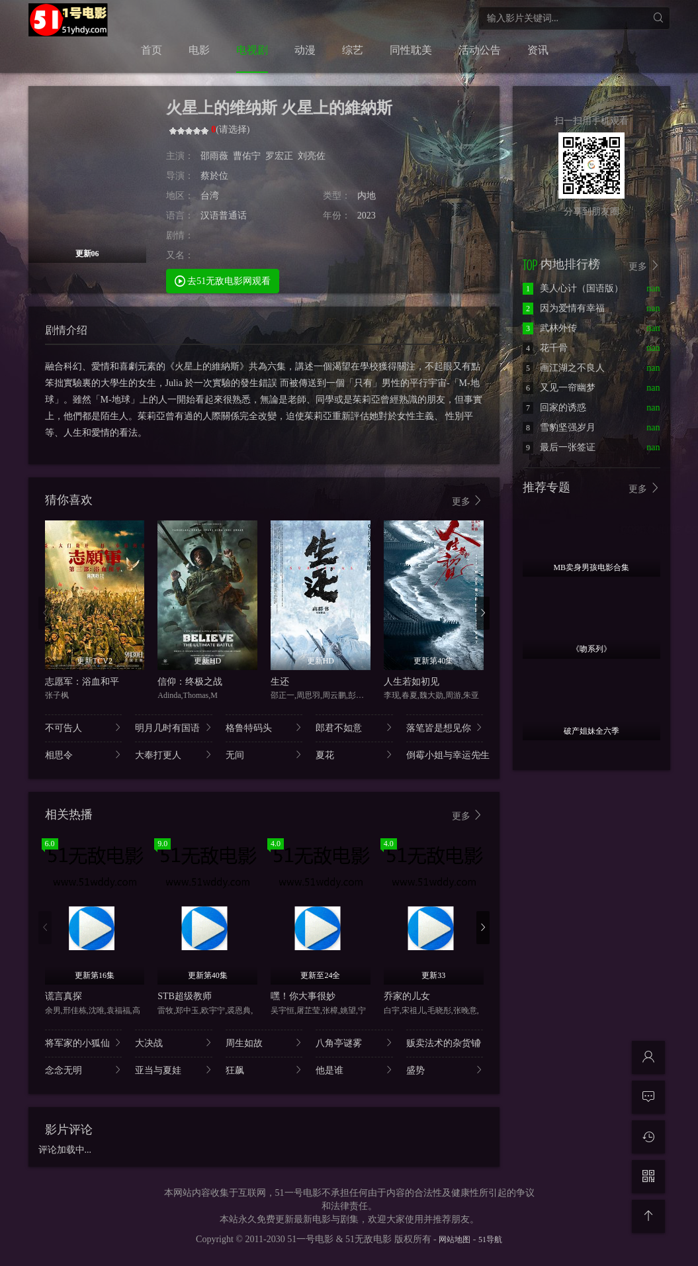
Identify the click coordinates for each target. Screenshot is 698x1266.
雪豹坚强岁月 (559, 427)
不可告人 (83, 727)
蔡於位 (214, 176)
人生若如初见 (411, 682)
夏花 (354, 754)
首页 (151, 50)
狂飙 (264, 1069)
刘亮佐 (312, 156)
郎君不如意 (354, 727)
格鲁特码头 (264, 727)
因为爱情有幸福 (564, 308)
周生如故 (264, 1042)
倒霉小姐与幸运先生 (445, 754)
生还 (280, 682)
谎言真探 (63, 996)
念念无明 (83, 1069)
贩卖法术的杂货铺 (445, 1042)
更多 (468, 501)
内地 (366, 196)
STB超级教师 (184, 996)
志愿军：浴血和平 (82, 682)
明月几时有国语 (173, 727)
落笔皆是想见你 (445, 727)
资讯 (537, 50)
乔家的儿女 (407, 996)
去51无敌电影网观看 (223, 280)
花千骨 (545, 348)
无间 (264, 754)
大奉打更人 (173, 754)
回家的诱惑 (554, 408)
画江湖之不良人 (564, 368)
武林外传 (550, 328)
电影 (199, 50)
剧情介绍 (66, 330)
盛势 (445, 1069)
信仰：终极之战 (189, 682)
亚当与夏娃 (173, 1069)
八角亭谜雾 (354, 1042)
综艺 (352, 50)
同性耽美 (411, 50)
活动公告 (479, 50)
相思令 (83, 754)
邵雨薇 (214, 156)
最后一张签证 (559, 447)
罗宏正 (279, 156)
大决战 (173, 1042)
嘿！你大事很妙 (303, 996)
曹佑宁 (247, 156)
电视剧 (252, 50)
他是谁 (354, 1069)
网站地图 (454, 1239)
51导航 (490, 1239)
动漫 (305, 50)
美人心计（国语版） (573, 288)
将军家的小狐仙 (83, 1042)
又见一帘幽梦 (559, 388)
